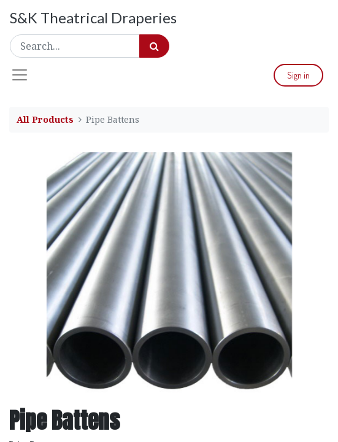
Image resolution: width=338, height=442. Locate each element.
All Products (45, 119)
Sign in (298, 75)
